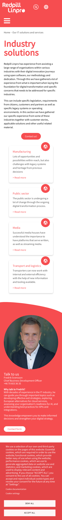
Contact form (15, 429)
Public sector (21, 193)
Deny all (29, 503)
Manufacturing (22, 151)
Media (16, 228)
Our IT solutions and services (27, 32)
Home (7, 32)
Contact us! (31, 136)
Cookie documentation (16, 489)
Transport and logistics (27, 266)
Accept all (29, 512)
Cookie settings (13, 493)
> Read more (19, 177)
